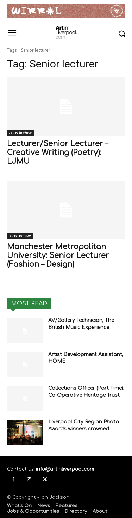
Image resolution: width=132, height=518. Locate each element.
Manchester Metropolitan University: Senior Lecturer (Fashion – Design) (58, 255)
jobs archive (20, 236)
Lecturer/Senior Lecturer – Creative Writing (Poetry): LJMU (57, 153)
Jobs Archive (20, 133)
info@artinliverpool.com (65, 469)
